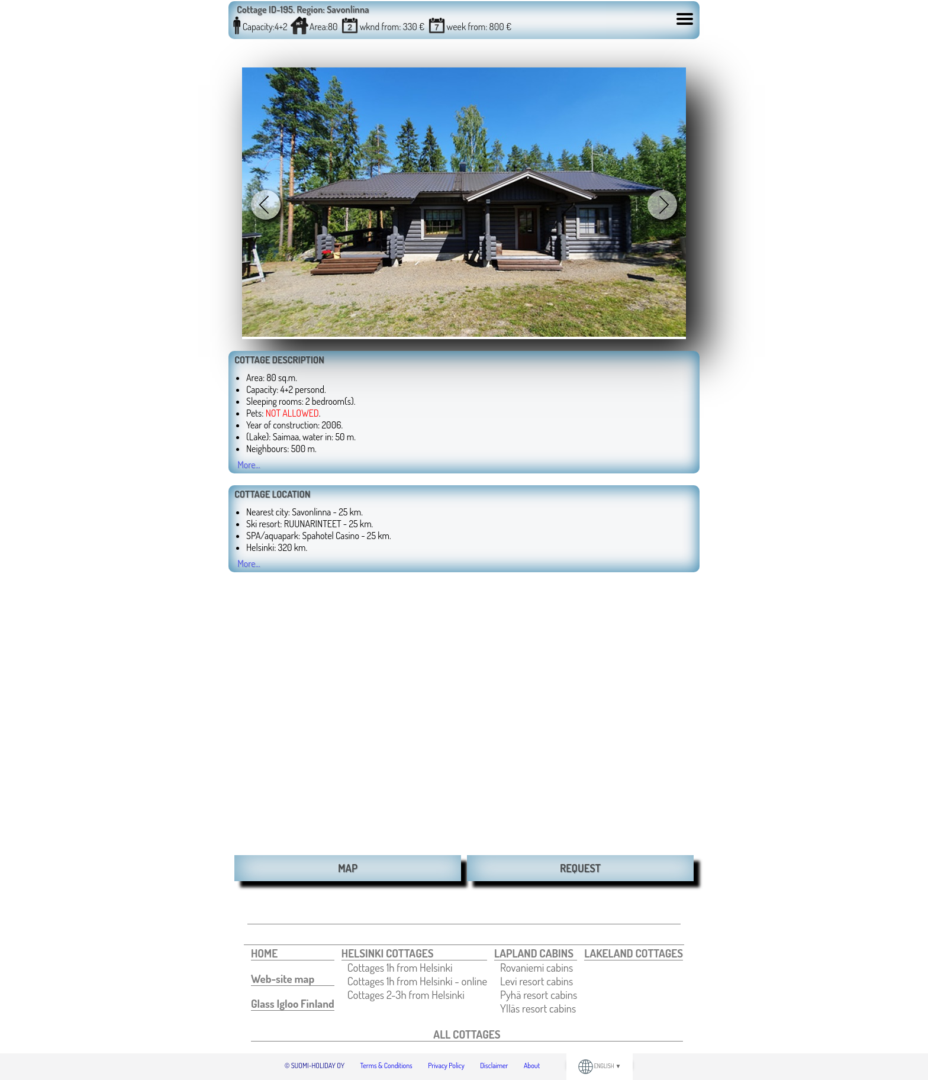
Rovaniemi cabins (536, 967)
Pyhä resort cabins (538, 994)
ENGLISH (599, 1065)
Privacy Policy (446, 1065)
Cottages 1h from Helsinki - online (417, 981)
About (532, 1065)
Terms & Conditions (386, 1065)
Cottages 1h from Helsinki (400, 967)
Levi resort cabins (536, 981)
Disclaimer (494, 1065)
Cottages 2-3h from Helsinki (406, 994)
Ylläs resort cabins (538, 1008)
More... (248, 464)
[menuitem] (292, 953)
